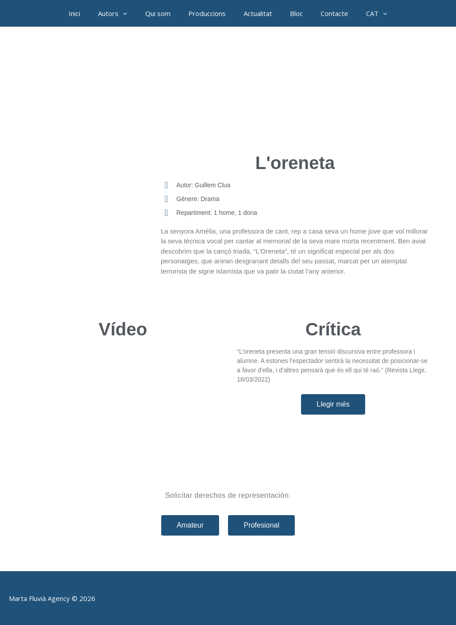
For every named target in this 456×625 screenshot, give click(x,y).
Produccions (207, 13)
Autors (117, 13)
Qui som (158, 13)
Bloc (296, 13)
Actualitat (258, 13)
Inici (74, 13)
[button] (127, 13)
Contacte (334, 13)
